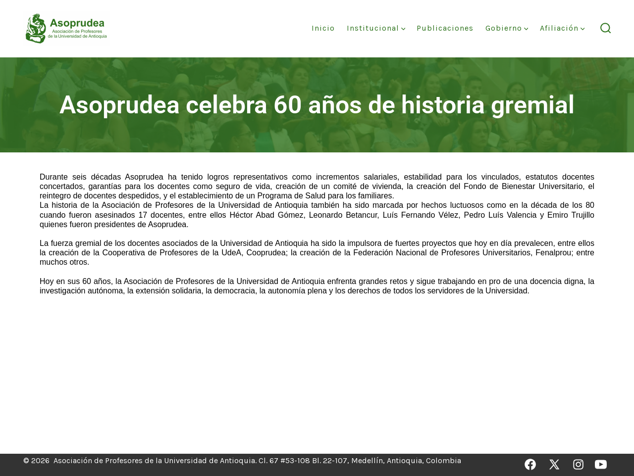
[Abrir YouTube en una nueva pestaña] (601, 464)
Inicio (323, 28)
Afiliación (562, 28)
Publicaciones (445, 28)
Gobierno (506, 28)
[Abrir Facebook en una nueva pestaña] (530, 464)
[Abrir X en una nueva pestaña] (554, 464)
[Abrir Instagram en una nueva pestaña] (578, 464)
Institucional (376, 28)
